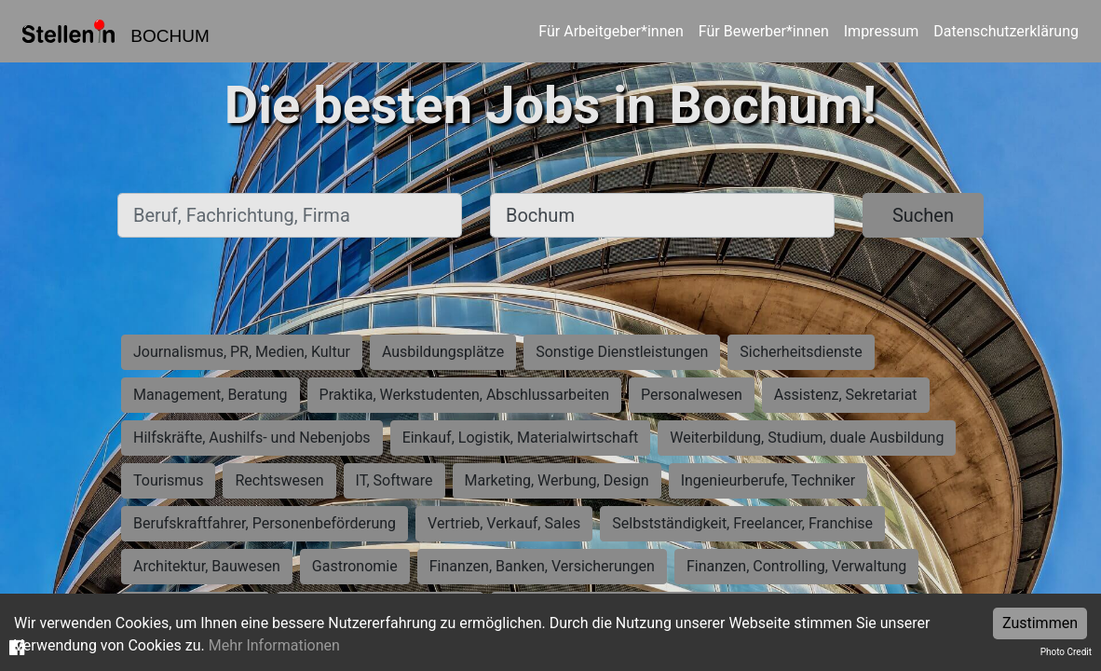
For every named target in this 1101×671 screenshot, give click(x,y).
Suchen (923, 215)
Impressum (881, 31)
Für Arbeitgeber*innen (610, 31)
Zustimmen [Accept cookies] (1040, 623)
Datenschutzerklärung (1006, 31)
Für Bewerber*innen (764, 31)
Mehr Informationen (274, 645)
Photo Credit (1066, 652)
